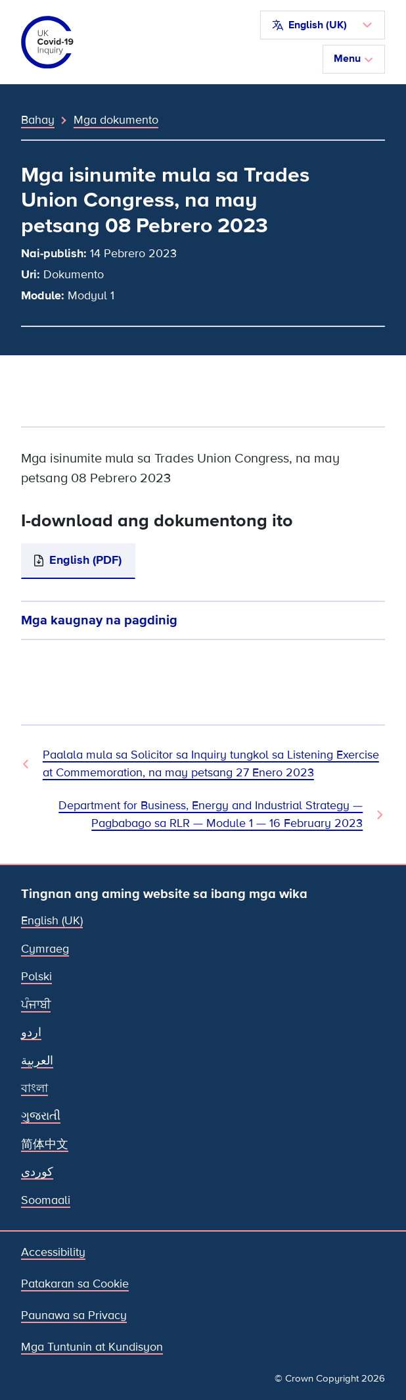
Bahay (38, 120)
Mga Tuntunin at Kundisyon (92, 1347)
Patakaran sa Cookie (75, 1284)
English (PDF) (85, 560)
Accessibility (53, 1252)
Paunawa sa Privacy (74, 1315)
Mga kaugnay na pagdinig (99, 620)
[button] (322, 25)
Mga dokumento (116, 120)
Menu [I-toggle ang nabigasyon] (354, 58)
